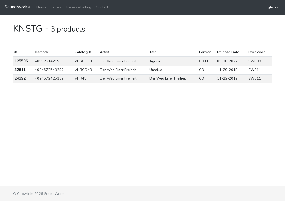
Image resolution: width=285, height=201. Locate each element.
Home (41, 7)
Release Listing (78, 7)
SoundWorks (17, 7)
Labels (56, 7)
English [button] (267, 7)
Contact (102, 7)
